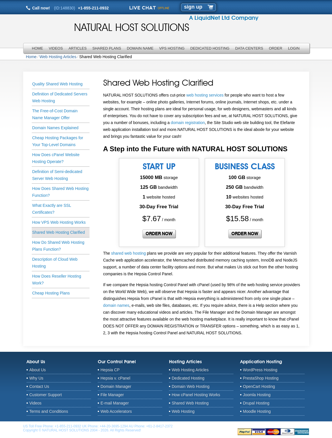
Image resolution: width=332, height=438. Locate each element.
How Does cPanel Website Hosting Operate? (55, 158)
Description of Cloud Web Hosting (54, 262)
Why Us (36, 378)
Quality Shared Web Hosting (57, 84)
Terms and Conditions (48, 411)
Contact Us (39, 386)
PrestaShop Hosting (261, 378)
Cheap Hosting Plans (51, 293)
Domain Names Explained (55, 127)
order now (159, 233)
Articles (78, 48)
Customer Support (45, 394)
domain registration (188, 122)
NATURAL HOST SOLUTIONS (131, 27)
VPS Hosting (172, 48)
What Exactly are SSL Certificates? (51, 209)
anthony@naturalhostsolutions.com (200, 426)
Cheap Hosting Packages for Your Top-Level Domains (57, 141)
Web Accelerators (116, 411)
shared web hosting (128, 253)
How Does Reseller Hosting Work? (56, 279)
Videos (56, 48)
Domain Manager (116, 386)
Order (275, 48)
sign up (193, 7)
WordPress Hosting (260, 370)
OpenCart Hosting (259, 386)
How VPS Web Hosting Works (59, 222)
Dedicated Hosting (209, 48)
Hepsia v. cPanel (115, 378)
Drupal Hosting (256, 403)
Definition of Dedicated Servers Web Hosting (60, 97)
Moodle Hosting (257, 411)
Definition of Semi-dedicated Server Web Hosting (57, 175)
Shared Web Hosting (190, 403)
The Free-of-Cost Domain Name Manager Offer (55, 114)
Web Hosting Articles (57, 56)
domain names (116, 305)
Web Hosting (183, 411)
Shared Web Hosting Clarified (58, 232)
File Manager (112, 394)
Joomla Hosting (257, 394)
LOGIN (293, 48)
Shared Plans (106, 48)
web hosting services (205, 95)
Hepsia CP (110, 370)
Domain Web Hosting (191, 386)
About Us (37, 370)
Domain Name (140, 48)
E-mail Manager (115, 403)
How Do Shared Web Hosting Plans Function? (58, 246)
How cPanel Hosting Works (196, 394)
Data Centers (249, 48)
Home (37, 48)
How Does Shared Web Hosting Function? (60, 192)
